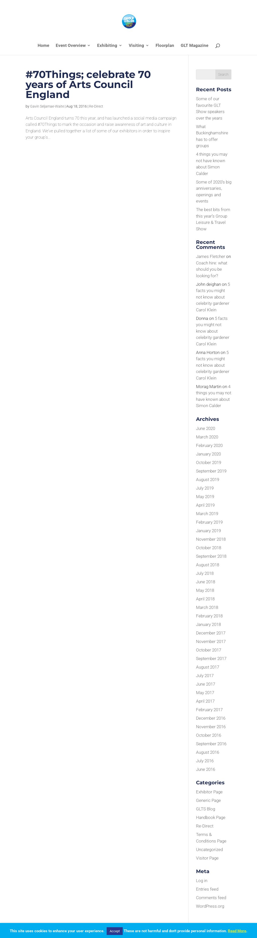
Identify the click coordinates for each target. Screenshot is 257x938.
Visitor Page (207, 858)
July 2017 (205, 675)
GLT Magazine (194, 46)
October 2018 (208, 547)
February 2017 (209, 709)
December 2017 (210, 632)
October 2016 (208, 735)
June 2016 (205, 769)
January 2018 (208, 624)
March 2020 (207, 436)
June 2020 (205, 428)
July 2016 (205, 760)
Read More (237, 931)
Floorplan (165, 46)
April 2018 (205, 598)
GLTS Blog (205, 808)
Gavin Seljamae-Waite (47, 106)
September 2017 (211, 658)
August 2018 (207, 564)
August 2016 (207, 752)
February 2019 (209, 522)
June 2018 (205, 581)
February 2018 (209, 615)
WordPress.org (210, 906)
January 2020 (208, 453)
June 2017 (205, 684)
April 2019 (205, 505)
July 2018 (205, 573)
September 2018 (211, 556)
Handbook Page (210, 817)
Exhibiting (107, 46)
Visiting (136, 46)
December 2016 (210, 718)
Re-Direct (96, 106)
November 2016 (211, 726)
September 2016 (211, 743)
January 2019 (208, 530)
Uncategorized (209, 849)
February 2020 (209, 445)
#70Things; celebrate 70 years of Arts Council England (88, 84)
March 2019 (207, 513)
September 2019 (211, 471)
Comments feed (211, 897)
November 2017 (211, 641)
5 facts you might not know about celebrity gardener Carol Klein (213, 297)
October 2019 (208, 462)
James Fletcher (210, 256)
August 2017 (207, 667)
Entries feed (207, 889)
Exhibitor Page (209, 791)
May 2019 (205, 496)
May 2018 (205, 590)
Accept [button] (115, 931)
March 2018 (207, 607)
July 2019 (205, 488)
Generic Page (208, 800)
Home (43, 46)
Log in (201, 880)
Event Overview (71, 46)
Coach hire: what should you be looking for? (211, 269)
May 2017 (205, 692)
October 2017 (208, 649)
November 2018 (211, 539)
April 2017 (205, 701)
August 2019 (207, 479)
